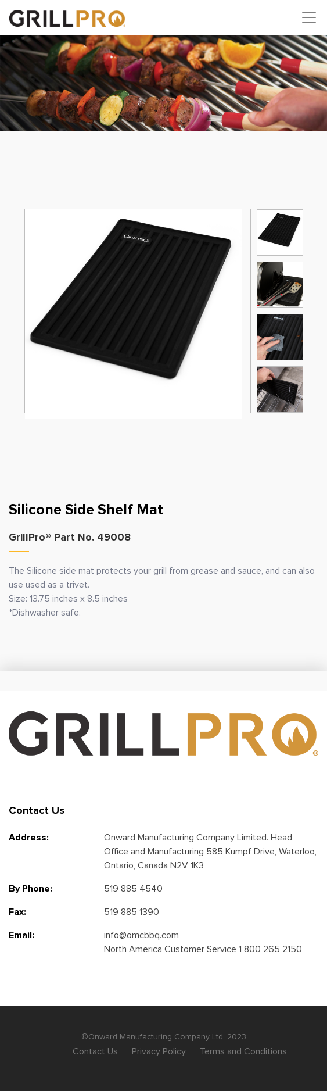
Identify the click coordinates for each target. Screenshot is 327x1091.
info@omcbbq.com (141, 935)
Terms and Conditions (243, 1051)
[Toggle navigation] (309, 17)
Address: (29, 837)
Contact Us (95, 1051)
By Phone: (30, 888)
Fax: (17, 912)
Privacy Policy (159, 1051)
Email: (21, 935)
